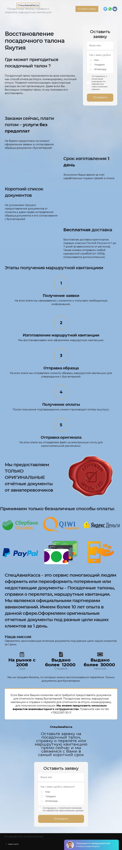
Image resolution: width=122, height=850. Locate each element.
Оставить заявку (87, 9)
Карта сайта (14, 844)
